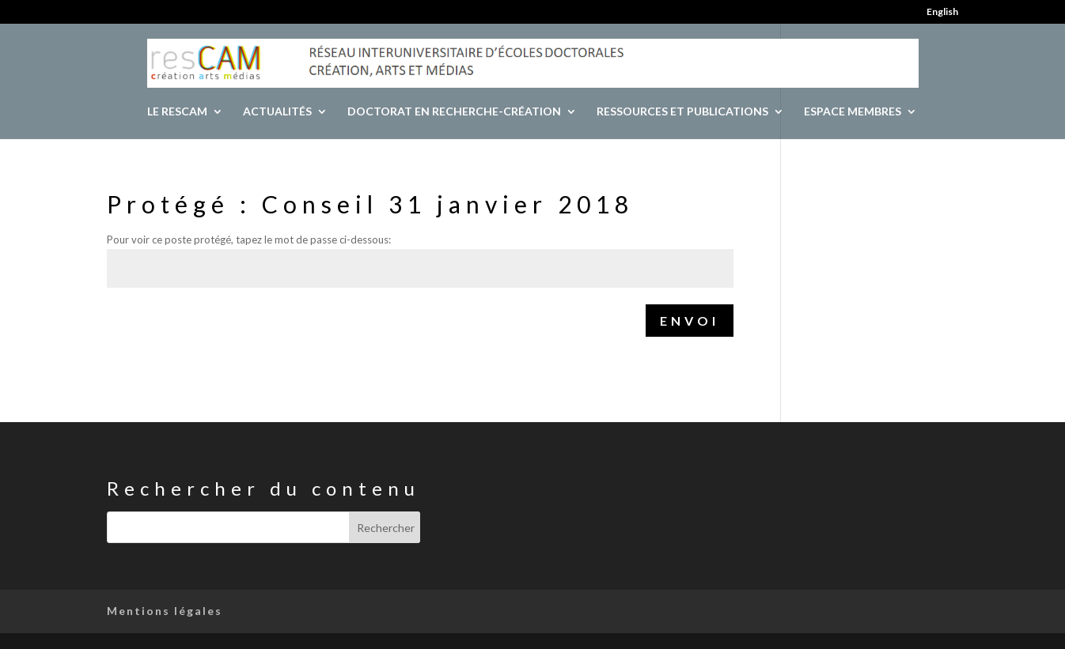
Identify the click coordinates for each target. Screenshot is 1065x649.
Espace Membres (852, 112)
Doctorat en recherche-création (454, 112)
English (942, 12)
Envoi (689, 320)
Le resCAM (177, 112)
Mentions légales (164, 610)
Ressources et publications (682, 112)
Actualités (277, 112)
